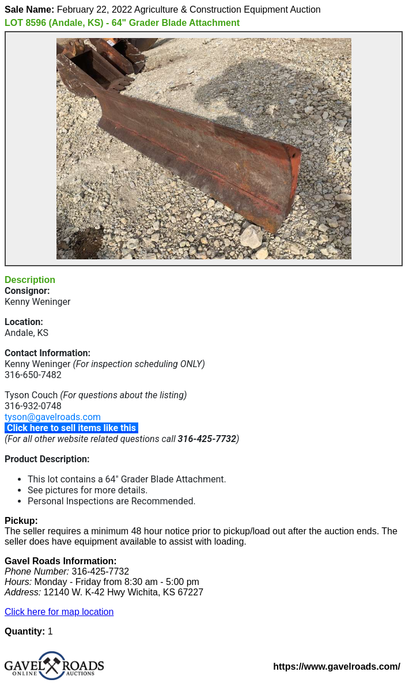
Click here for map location (59, 612)
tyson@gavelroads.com (53, 417)
